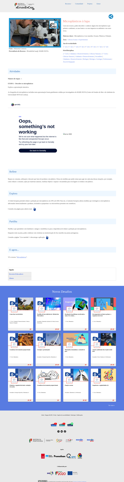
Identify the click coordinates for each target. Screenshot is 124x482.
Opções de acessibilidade (63, 415)
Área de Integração (69, 62)
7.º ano (76, 47)
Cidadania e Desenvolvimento (79, 54)
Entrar (98, 4)
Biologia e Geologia (96, 59)
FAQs (54, 415)
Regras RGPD (48, 415)
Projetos (89, 4)
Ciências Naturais (95, 54)
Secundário (98, 56)
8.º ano (82, 47)
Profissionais (107, 59)
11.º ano (99, 47)
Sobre (42, 415)
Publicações (80, 415)
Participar (73, 415)
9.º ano (87, 47)
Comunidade (79, 4)
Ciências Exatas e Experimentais (78, 39)
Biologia (85, 59)
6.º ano (70, 47)
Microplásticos (21, 257)
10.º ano (93, 47)
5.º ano (65, 47)
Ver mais (111, 405)
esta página (17, 209)
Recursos (68, 4)
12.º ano (105, 47)
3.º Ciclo (104, 54)
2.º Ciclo (65, 54)
